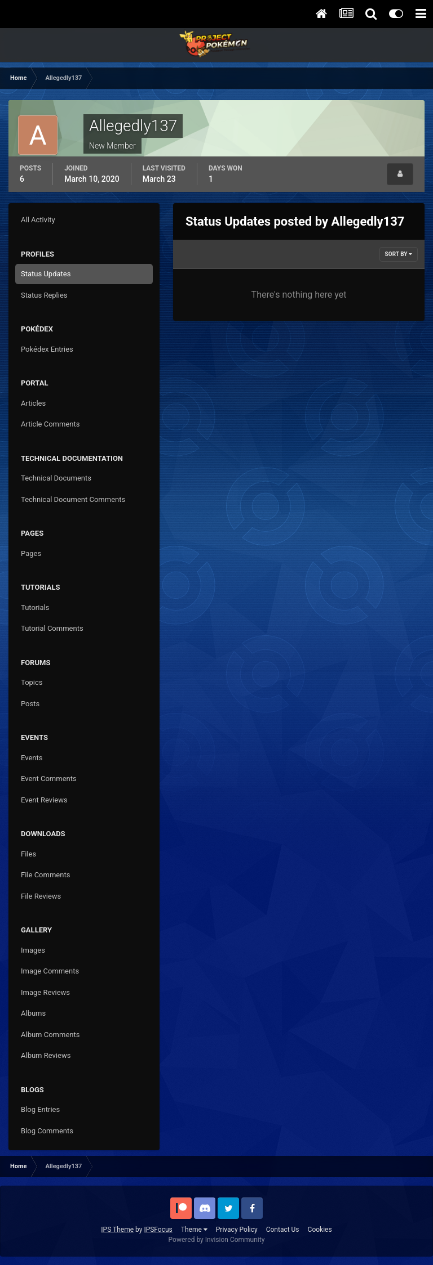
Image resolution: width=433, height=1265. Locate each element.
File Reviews (41, 896)
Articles (33, 403)
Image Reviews (45, 992)
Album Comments (50, 1034)
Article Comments (50, 424)
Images (33, 950)
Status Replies (44, 295)
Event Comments (49, 778)
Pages (31, 553)
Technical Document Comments (73, 499)
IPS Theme (117, 1229)
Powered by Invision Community (217, 1240)
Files (28, 854)
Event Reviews (44, 800)
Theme (194, 1229)
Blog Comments (47, 1131)
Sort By (398, 254)
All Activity (38, 220)
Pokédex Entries (47, 349)
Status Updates (45, 274)
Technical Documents (56, 478)
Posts (30, 703)
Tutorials (35, 607)
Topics (32, 682)
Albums (33, 1013)
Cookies (320, 1229)
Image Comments (50, 971)
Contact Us (282, 1229)
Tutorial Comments (52, 628)
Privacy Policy (237, 1229)
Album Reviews (45, 1055)
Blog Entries (40, 1109)
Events (31, 757)
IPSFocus (158, 1229)
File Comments (45, 875)
